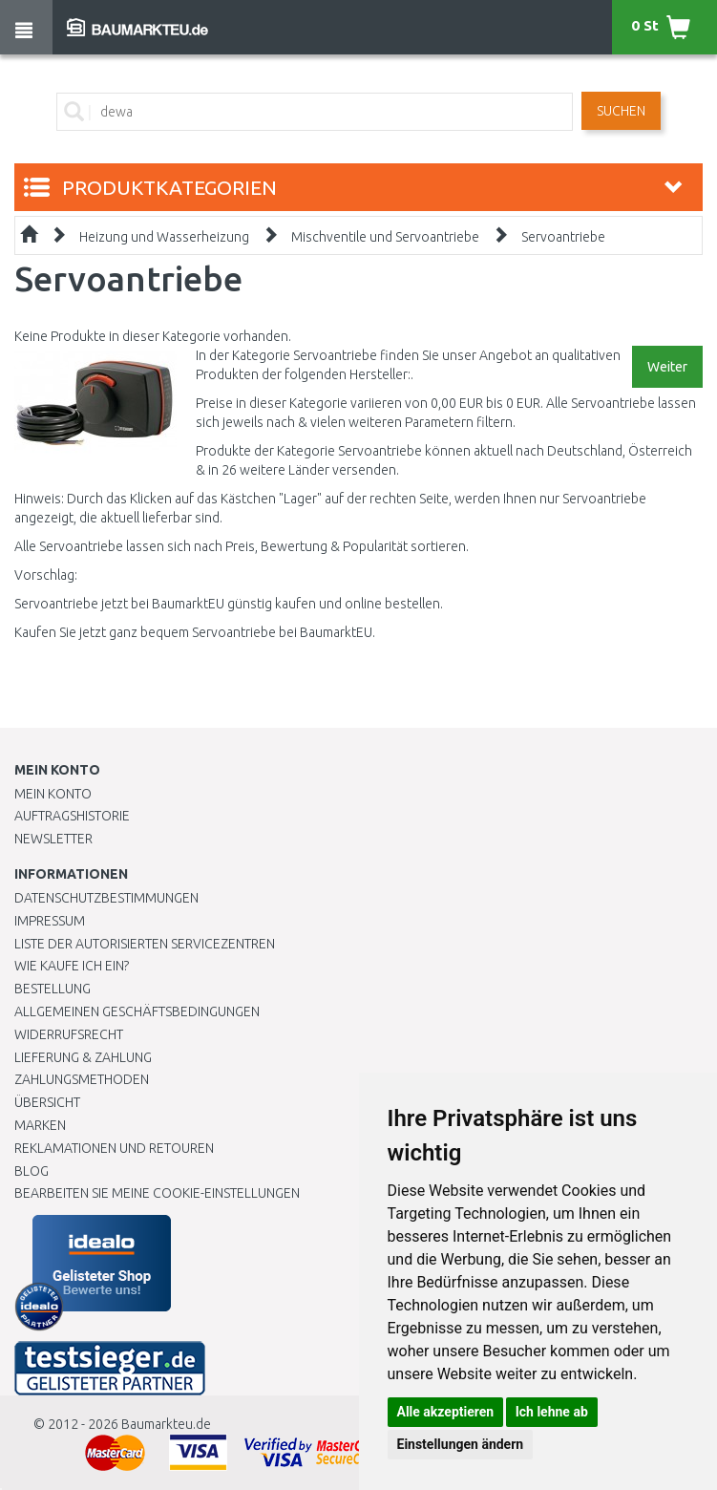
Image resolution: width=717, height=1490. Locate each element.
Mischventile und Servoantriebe (385, 237)
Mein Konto (53, 793)
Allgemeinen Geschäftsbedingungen (137, 1011)
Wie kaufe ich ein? (71, 965)
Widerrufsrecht (68, 1034)
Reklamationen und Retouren (114, 1148)
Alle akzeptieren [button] (446, 1411)
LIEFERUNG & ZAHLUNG (83, 1057)
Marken (40, 1125)
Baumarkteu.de (166, 1424)
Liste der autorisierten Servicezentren (144, 943)
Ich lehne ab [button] (552, 1411)
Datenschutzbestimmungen (106, 897)
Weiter (667, 366)
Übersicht (47, 1102)
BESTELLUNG (52, 988)
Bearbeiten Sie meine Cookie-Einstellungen (157, 1193)
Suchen (621, 110)
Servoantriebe (563, 237)
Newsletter (53, 838)
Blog (31, 1171)
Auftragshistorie (72, 815)
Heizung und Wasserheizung (164, 237)
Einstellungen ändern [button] (460, 1444)
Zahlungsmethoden (81, 1079)
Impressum (49, 920)
